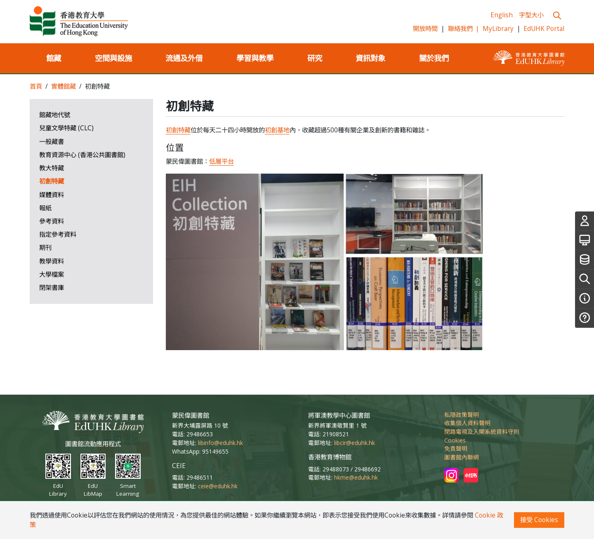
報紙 (45, 208)
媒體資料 (51, 195)
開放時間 (425, 28)
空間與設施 (113, 58)
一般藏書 (51, 141)
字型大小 (531, 15)
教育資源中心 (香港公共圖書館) (82, 155)
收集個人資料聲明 (467, 423)
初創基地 (277, 130)
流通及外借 (184, 58)
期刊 (45, 247)
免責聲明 (455, 448)
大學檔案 (51, 274)
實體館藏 (63, 86)
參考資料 (51, 221)
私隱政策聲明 (461, 415)
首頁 (36, 86)
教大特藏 (51, 168)
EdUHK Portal (543, 28)
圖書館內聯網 (461, 457)
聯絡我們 (464, 28)
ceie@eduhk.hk (218, 486)
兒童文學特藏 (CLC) (66, 128)
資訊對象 (370, 58)
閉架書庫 (51, 287)
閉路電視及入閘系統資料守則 (481, 431)
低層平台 (221, 161)
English (501, 15)
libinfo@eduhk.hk (220, 443)
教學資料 (51, 261)
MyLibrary (498, 28)
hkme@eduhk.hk (356, 477)
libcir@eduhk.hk (354, 443)
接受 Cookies (539, 519)
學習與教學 (254, 58)
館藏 (53, 58)
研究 (314, 58)
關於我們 (434, 58)
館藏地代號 (54, 115)
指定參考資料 (57, 234)
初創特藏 (51, 181)
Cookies (455, 440)
